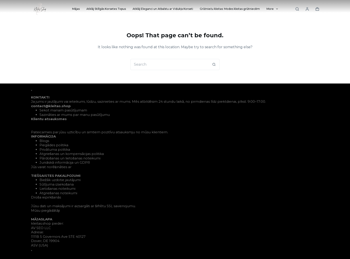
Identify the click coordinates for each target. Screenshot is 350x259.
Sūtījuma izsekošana (57, 184)
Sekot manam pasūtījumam (63, 110)
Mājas (76, 8)
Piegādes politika (54, 145)
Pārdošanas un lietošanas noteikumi (70, 158)
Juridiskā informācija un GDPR (65, 162)
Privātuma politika (55, 149)
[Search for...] (169, 64)
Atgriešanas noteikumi (58, 193)
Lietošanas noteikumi (58, 188)
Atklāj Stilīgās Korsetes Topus (106, 8)
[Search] (297, 9)
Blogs (44, 141)
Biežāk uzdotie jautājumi (60, 180)
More (273, 9)
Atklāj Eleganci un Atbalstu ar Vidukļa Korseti (163, 8)
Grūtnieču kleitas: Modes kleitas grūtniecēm (230, 8)
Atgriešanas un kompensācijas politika (72, 154)
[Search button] (214, 64)
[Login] (307, 9)
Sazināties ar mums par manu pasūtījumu (75, 115)
